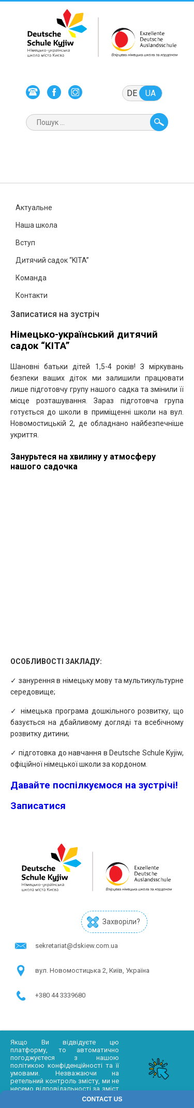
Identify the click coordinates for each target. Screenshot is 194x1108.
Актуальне (34, 207)
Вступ (25, 243)
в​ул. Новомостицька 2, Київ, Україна (92, 970)
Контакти (32, 295)
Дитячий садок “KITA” (52, 260)
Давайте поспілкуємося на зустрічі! (94, 785)
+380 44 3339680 (60, 995)
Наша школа (36, 225)
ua (150, 93)
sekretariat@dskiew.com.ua (76, 945)
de (132, 93)
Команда (31, 278)
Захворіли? (121, 921)
